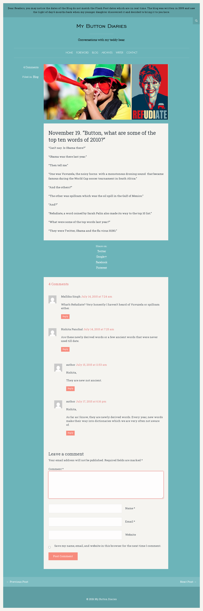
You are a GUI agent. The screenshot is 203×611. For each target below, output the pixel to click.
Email (130, 521)
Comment (56, 469)
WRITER (119, 52)
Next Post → (188, 582)
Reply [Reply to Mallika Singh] (65, 316)
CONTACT (131, 52)
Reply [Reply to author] (70, 388)
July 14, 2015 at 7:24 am (96, 296)
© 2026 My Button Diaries (101, 599)
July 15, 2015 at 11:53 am (91, 365)
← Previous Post (17, 582)
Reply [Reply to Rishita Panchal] (65, 349)
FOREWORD (82, 52)
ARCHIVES (107, 52)
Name (130, 508)
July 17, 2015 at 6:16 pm (91, 401)
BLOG (95, 52)
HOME (69, 52)
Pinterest (101, 267)
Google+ (101, 256)
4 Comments (30, 67)
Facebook (101, 262)
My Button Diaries (101, 26)
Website (130, 535)
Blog (35, 76)
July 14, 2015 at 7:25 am (98, 329)
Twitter (101, 251)
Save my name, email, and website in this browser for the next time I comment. (107, 546)
